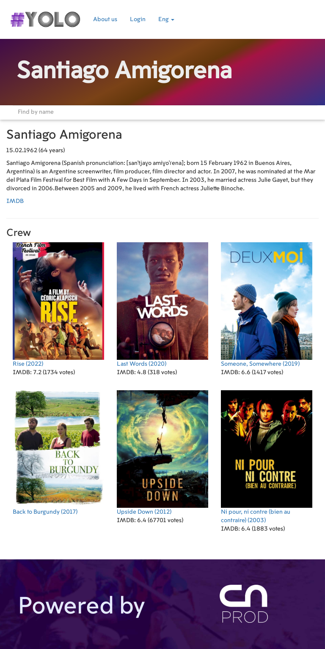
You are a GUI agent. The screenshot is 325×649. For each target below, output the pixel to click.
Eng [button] (166, 19)
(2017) (58, 452)
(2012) (162, 452)
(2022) (58, 304)
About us (105, 19)
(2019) (266, 304)
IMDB (15, 201)
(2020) (162, 304)
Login (138, 19)
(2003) (266, 456)
